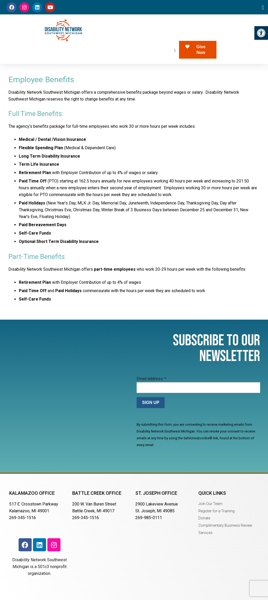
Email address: (151, 378)
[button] (261, 33)
